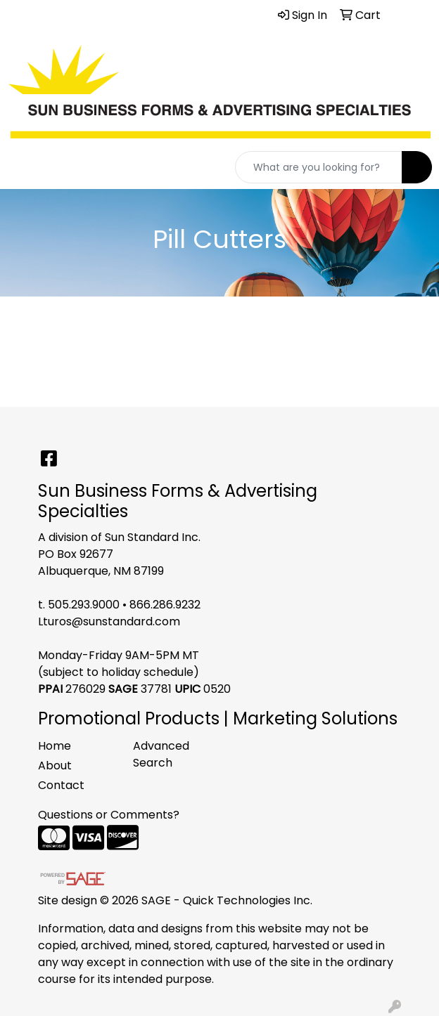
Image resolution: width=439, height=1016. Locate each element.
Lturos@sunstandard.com (109, 621)
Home (54, 746)
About (55, 765)
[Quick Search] (318, 167)
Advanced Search (161, 754)
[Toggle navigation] (22, 167)
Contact (61, 785)
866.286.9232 (165, 605)
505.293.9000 (84, 605)
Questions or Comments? (108, 815)
